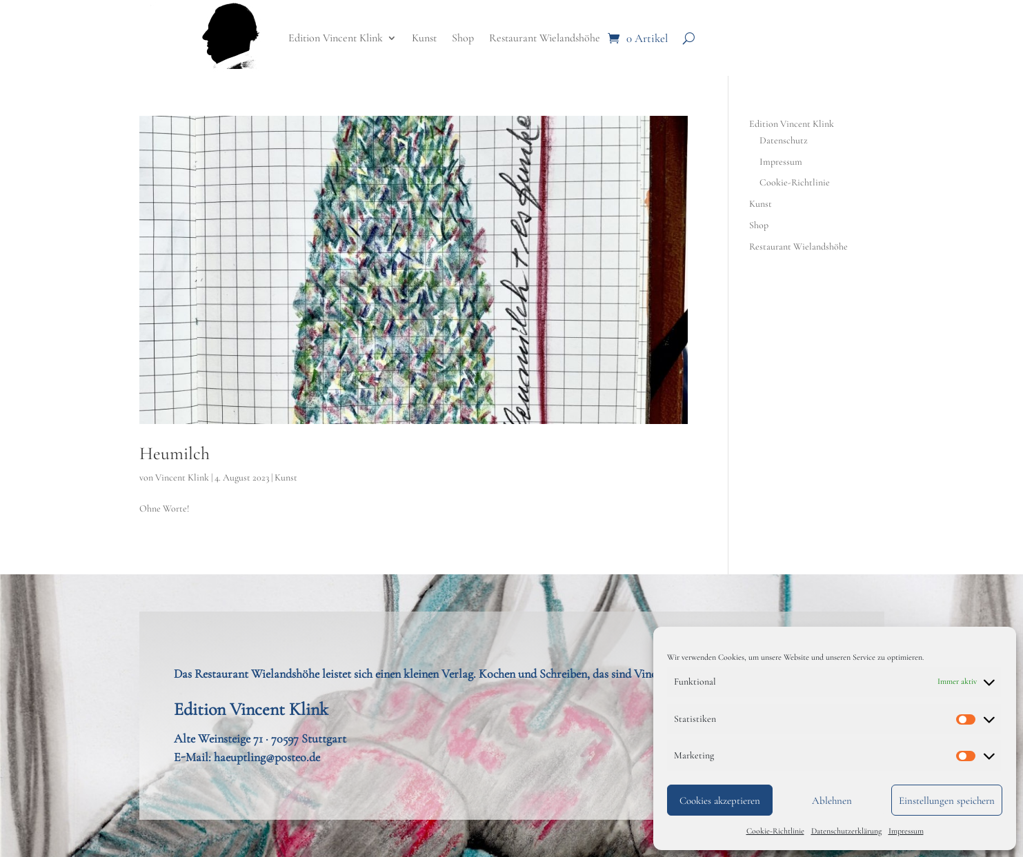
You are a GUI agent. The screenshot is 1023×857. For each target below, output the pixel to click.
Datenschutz (783, 140)
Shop (463, 38)
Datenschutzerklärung (846, 831)
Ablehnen (832, 800)
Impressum (906, 831)
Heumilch (174, 453)
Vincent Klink (182, 477)
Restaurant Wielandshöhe (544, 38)
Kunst (424, 38)
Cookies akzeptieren (719, 800)
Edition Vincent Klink (335, 38)
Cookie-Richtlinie (775, 831)
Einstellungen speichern (947, 800)
